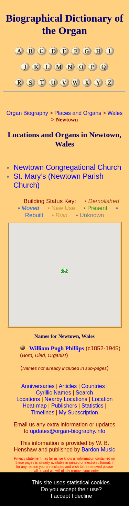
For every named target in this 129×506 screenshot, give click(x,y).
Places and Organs (77, 113)
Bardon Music (98, 449)
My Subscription (78, 412)
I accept (60, 496)
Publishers (64, 406)
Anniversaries (38, 386)
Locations (28, 399)
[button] (64, 268)
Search (84, 393)
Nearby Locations (65, 399)
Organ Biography (27, 113)
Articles (68, 386)
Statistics (93, 406)
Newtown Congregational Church (67, 167)
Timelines (42, 412)
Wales (114, 113)
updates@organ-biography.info (67, 431)
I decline (82, 496)
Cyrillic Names (53, 393)
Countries (93, 386)
